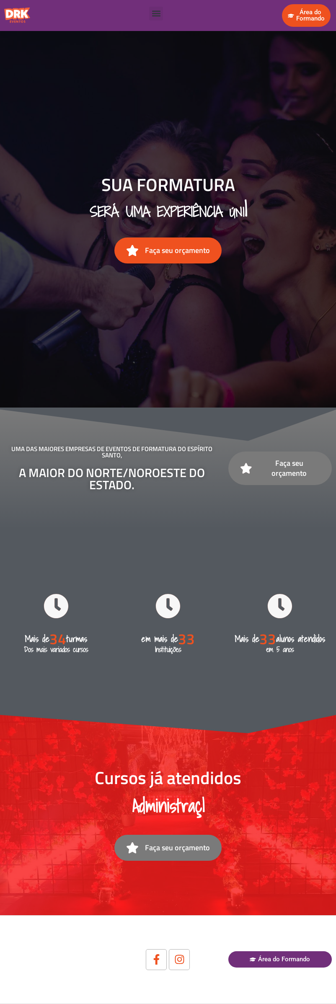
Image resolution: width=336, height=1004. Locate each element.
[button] (156, 14)
